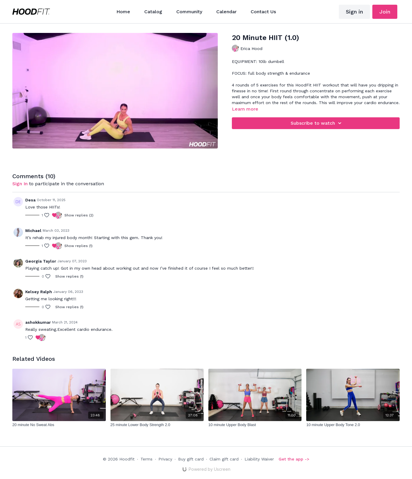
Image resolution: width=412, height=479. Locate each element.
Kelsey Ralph (38, 291)
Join (384, 12)
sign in (20, 183)
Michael (33, 230)
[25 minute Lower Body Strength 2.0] (157, 425)
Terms (146, 459)
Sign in (354, 12)
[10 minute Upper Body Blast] (255, 425)
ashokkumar (38, 322)
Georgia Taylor (40, 261)
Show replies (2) (78, 215)
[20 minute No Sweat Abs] (58, 425)
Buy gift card (191, 459)
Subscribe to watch (317, 123)
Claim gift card (224, 459)
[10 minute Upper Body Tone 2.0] (352, 425)
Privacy (165, 459)
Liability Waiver (259, 459)
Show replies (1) (78, 246)
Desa (30, 200)
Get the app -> (294, 459)
